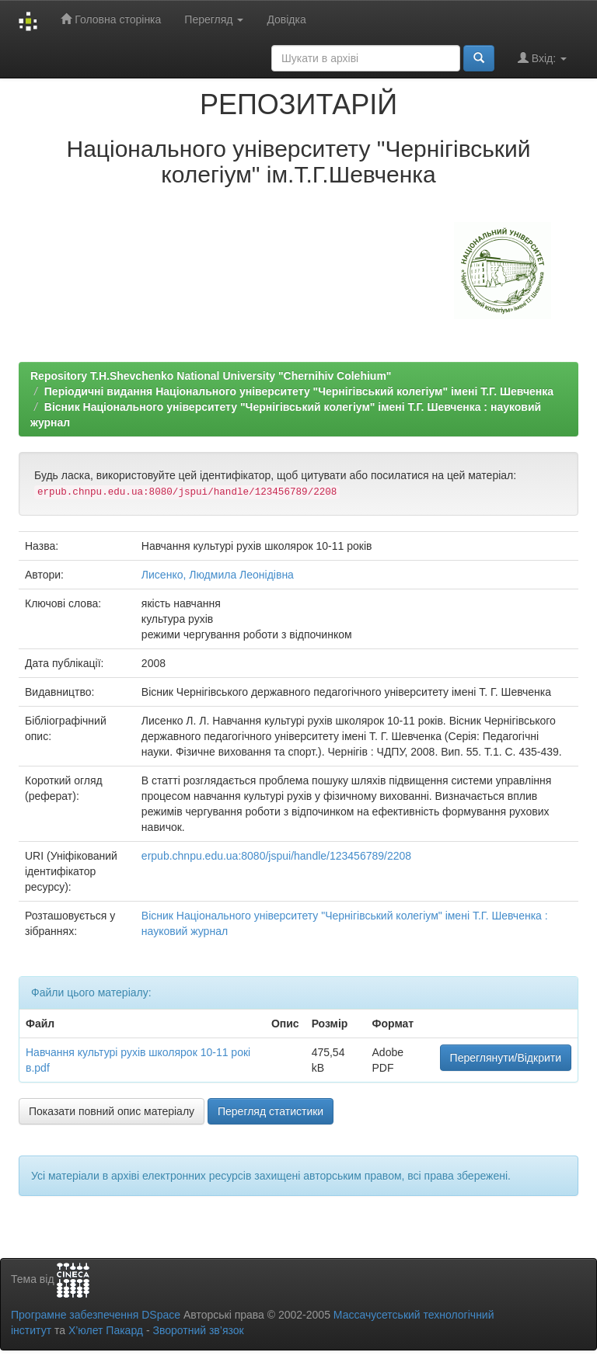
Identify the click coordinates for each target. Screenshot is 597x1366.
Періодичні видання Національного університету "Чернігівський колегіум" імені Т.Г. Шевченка (298, 391)
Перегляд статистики (270, 1111)
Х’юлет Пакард (105, 1330)
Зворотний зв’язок (197, 1330)
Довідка (286, 19)
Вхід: (542, 57)
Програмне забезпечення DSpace (95, 1315)
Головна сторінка (111, 19)
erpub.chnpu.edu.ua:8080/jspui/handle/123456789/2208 (276, 856)
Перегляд (213, 19)
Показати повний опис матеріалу (111, 1111)
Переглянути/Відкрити (505, 1057)
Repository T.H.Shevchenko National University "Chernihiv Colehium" (210, 376)
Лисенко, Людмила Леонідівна (217, 574)
